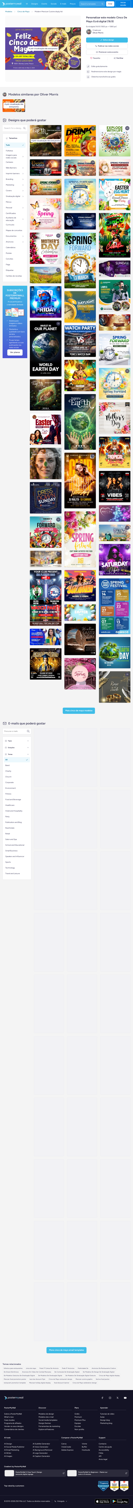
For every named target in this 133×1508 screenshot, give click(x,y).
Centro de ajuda (105, 1447)
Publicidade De (83, 1368)
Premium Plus (80, 1420)
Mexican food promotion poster (15, 1379)
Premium (78, 1417)
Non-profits (79, 1429)
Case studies (9, 1420)
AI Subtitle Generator (41, 1444)
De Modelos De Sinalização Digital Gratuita (80, 1375)
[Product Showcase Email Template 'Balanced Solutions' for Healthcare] (49, 942)
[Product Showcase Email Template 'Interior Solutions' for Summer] (82, 880)
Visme (84, 1444)
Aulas (102, 1417)
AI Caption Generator (41, 1456)
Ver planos (15, 352)
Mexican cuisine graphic (84, 1379)
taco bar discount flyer (37, 1379)
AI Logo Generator (40, 1453)
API (100, 1456)
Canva (63, 1444)
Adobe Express (67, 1450)
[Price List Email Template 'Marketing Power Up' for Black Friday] (49, 757)
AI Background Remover (42, 1450)
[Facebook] (102, 1397)
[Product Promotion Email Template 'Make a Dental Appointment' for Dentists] (82, 942)
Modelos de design (46, 1414)
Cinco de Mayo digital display (109, 1375)
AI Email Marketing (11, 1450)
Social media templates (48, 1420)
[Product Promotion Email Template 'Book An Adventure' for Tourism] (82, 757)
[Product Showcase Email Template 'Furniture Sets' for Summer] (115, 880)
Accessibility (104, 1450)
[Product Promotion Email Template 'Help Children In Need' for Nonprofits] (49, 1311)
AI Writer (7, 1453)
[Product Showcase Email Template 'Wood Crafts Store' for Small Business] (49, 1188)
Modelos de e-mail (46, 1417)
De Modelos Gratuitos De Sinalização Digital (19, 1375)
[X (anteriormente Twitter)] (117, 1397)
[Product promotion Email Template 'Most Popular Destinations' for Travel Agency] (49, 880)
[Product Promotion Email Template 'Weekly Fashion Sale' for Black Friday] (82, 819)
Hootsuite (86, 1450)
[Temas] (28, 754)
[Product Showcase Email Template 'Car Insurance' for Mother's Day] (115, 942)
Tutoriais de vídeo (107, 1414)
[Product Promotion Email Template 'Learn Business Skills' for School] (82, 1065)
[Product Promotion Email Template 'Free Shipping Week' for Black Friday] (49, 1004)
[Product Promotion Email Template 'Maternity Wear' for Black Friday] (82, 1127)
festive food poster (102, 1379)
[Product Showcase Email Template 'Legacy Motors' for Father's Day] (115, 1004)
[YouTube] (125, 1397)
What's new (9, 1417)
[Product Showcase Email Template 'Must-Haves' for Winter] (115, 757)
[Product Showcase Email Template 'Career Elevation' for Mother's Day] (115, 819)
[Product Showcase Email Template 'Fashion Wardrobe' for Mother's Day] (115, 1311)
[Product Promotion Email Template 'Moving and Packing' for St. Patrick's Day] (82, 1311)
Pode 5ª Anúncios (68, 1368)
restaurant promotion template (15, 1383)
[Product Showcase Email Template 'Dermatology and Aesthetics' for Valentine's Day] (49, 819)
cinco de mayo (31, 1368)
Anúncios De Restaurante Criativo (104, 1368)
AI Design (8, 1444)
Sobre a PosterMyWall (13, 1414)
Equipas (78, 1423)
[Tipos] (28, 741)
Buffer (84, 1447)
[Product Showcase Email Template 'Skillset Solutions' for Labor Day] (115, 1188)
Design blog (105, 1420)
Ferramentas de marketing (49, 1426)
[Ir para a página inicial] (10, 3)
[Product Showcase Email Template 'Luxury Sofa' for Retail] (115, 1065)
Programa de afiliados (12, 1423)
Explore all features (46, 1429)
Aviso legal (103, 1459)
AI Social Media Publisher (14, 1447)
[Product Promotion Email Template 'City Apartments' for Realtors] (82, 1188)
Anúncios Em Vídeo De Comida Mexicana (36, 1372)
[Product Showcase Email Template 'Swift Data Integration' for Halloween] (49, 1250)
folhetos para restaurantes (13, 1368)
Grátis (77, 1414)
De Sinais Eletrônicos (11, 1372)
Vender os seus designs (14, 1426)
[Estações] (28, 748)
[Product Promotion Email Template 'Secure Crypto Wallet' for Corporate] (115, 1127)
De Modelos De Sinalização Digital (50, 1375)
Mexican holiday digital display (40, 1383)
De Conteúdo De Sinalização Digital (66, 1372)
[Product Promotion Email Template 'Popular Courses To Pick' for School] (82, 1004)
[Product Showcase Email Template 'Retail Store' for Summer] (49, 1065)
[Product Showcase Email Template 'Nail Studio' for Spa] (49, 1127)
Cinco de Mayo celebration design (85, 1383)
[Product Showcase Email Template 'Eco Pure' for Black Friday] (82, 1250)
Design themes (45, 1423)
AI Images (8, 1456)
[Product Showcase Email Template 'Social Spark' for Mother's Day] (115, 1250)
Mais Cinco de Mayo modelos (78, 710)
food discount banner (61, 1383)
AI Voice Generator (40, 1447)
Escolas (78, 1426)
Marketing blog (106, 1423)
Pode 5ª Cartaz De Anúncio (49, 1368)
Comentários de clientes (14, 1429)
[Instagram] (110, 1397)
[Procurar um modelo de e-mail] (15, 731)
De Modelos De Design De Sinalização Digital (98, 1372)
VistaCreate (66, 1447)
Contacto (102, 1444)
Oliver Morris (98, 33)
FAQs (101, 1453)
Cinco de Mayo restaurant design (60, 1379)
